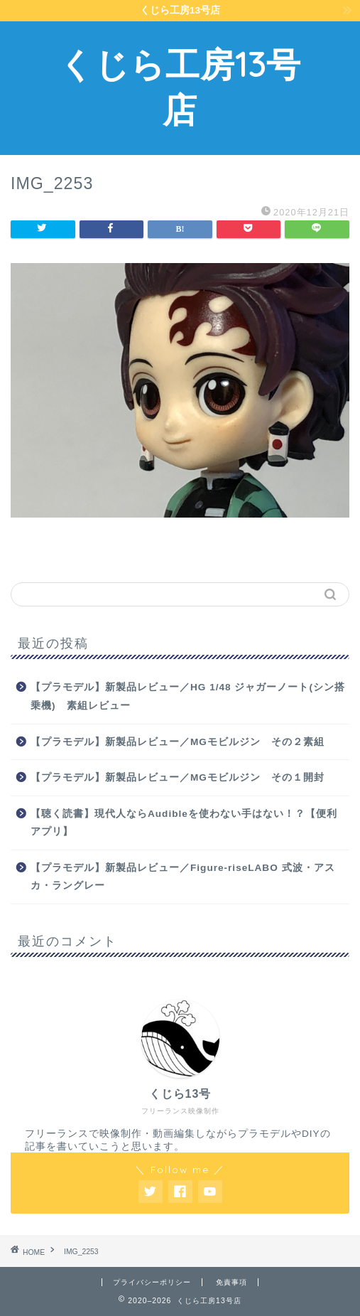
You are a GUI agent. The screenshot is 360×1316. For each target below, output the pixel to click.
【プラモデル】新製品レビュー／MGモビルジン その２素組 (177, 742)
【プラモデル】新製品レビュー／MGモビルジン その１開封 (177, 777)
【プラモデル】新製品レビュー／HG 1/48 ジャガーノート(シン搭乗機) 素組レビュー (188, 696)
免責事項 (231, 1282)
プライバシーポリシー (152, 1282)
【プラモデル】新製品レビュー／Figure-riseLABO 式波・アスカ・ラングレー (183, 877)
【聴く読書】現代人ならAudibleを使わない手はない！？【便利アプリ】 (184, 823)
